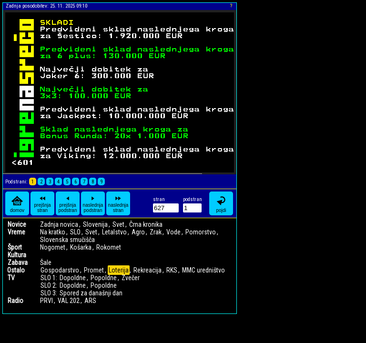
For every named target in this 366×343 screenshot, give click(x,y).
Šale (45, 262)
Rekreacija (147, 270)
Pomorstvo (200, 232)
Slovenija (95, 224)
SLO (75, 232)
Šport (14, 247)
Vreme (16, 232)
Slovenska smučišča (67, 239)
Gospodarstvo (60, 270)
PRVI (46, 300)
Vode (173, 232)
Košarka (81, 247)
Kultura (17, 255)
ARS (90, 300)
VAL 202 (69, 300)
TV (11, 278)
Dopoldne (73, 278)
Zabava (17, 262)
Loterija (119, 270)
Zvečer (131, 278)
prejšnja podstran (68, 203)
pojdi (221, 203)
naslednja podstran (93, 203)
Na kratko (52, 232)
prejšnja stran (42, 203)
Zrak (156, 232)
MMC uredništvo (203, 270)
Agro (138, 232)
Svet (118, 224)
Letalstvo (114, 232)
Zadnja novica (59, 224)
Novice (17, 224)
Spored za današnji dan (91, 293)
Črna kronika (146, 224)
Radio (15, 300)
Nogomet (52, 247)
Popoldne (104, 278)
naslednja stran (118, 203)
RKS (171, 270)
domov (17, 203)
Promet (94, 270)
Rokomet (108, 247)
